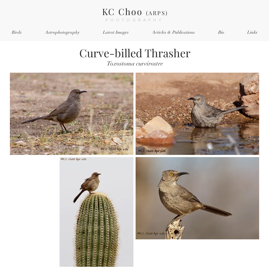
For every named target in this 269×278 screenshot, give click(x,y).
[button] (16, 32)
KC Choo (135, 11)
